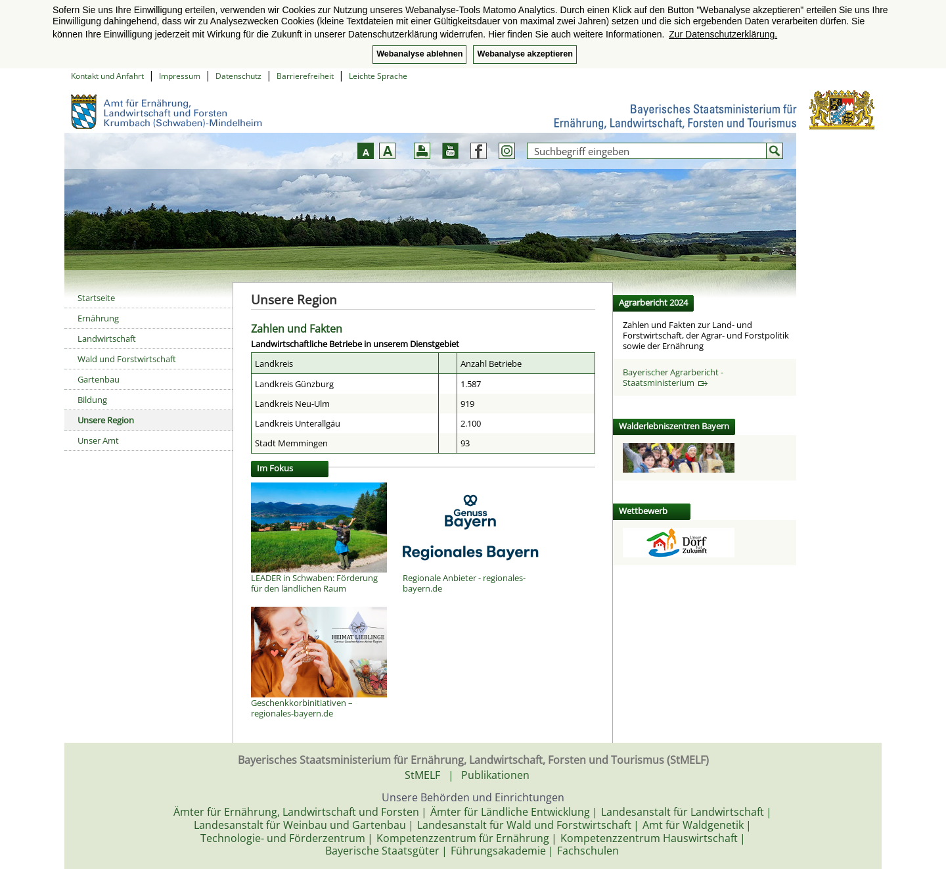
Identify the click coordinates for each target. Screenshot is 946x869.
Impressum (179, 76)
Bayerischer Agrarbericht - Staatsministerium (673, 377)
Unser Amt (98, 440)
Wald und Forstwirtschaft (127, 359)
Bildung (92, 400)
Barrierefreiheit (305, 76)
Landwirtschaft (107, 338)
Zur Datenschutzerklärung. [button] (723, 34)
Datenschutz (238, 76)
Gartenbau (99, 379)
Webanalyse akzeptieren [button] (524, 54)
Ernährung (98, 318)
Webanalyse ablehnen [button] (419, 54)
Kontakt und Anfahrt (107, 76)
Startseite (96, 298)
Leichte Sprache (378, 76)
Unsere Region (106, 420)
